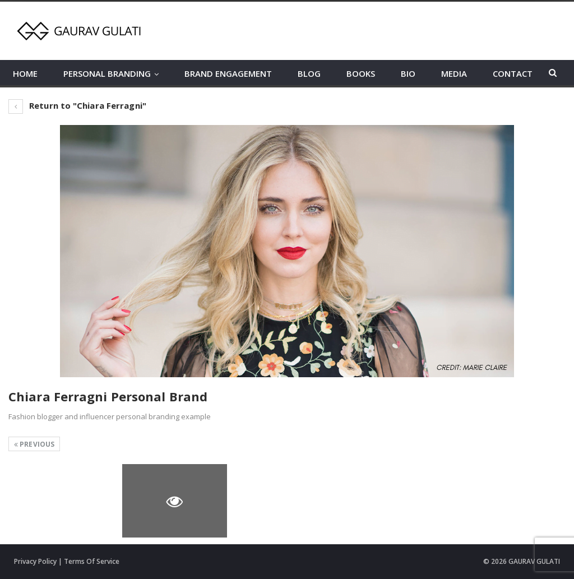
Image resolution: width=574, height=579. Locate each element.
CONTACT (513, 73)
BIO (408, 73)
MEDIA (454, 73)
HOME (25, 73)
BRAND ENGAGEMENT (228, 73)
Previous (34, 444)
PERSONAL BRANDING (107, 73)
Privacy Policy (35, 561)
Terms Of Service (91, 561)
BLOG (309, 73)
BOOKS (360, 73)
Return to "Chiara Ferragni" (77, 105)
